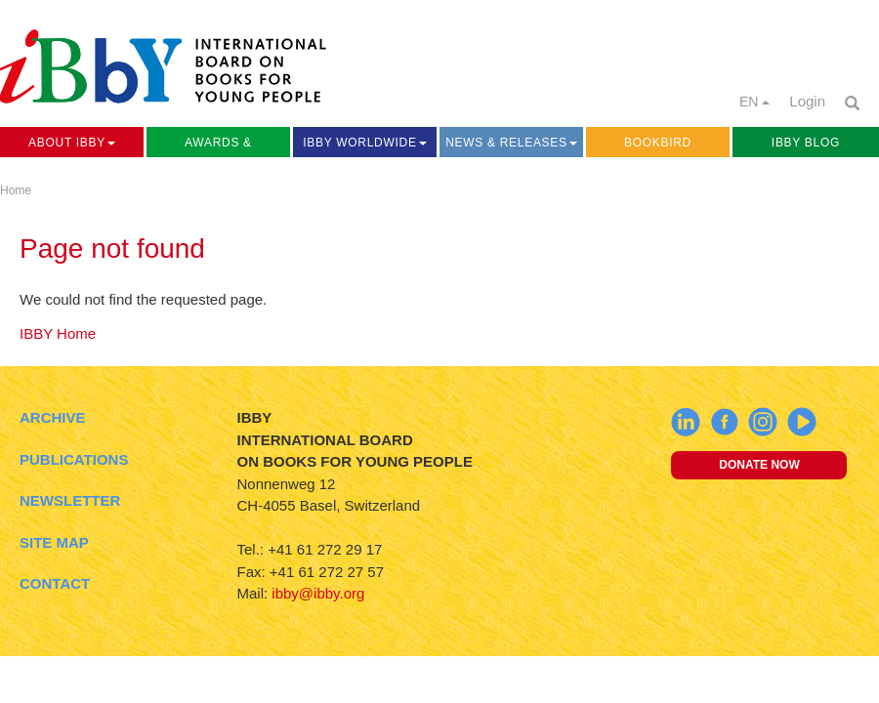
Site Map (54, 542)
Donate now (759, 465)
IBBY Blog (806, 142)
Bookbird (657, 142)
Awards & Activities (218, 146)
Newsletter (70, 500)
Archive (53, 417)
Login (807, 101)
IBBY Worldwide (364, 142)
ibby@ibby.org (318, 593)
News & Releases (511, 142)
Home (15, 190)
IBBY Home (58, 333)
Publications (74, 459)
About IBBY (71, 142)
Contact (55, 583)
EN (754, 101)
